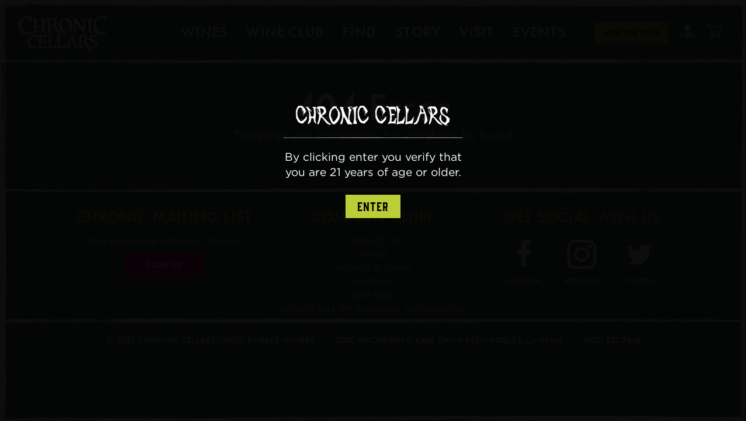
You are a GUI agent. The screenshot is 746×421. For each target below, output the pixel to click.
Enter (373, 207)
